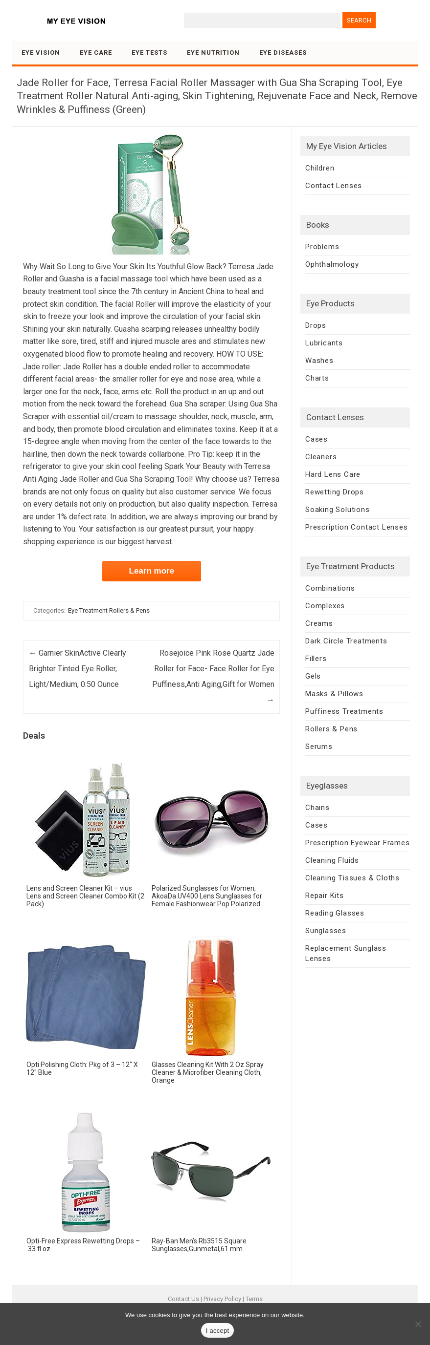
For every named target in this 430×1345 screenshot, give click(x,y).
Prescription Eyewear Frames (357, 842)
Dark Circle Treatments (346, 641)
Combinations (330, 588)
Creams (319, 623)
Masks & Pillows (334, 693)
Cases (316, 439)
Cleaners (321, 456)
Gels (313, 676)
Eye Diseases (283, 52)
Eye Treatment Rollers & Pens (109, 610)
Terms (254, 1298)
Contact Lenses (333, 185)
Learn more (152, 571)
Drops (315, 325)
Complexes (325, 605)
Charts (317, 378)
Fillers (316, 658)
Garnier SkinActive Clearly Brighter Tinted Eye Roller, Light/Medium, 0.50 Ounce (77, 668)
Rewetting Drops (334, 492)
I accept (217, 1330)
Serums (319, 746)
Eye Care (96, 52)
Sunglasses (325, 930)
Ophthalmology (332, 264)
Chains (317, 807)
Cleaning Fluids (332, 860)
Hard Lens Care (333, 474)
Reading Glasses (334, 913)
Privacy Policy (222, 1298)
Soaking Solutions (337, 509)
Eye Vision (41, 52)
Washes (319, 360)
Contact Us (183, 1298)
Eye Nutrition (213, 52)
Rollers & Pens (331, 729)
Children (319, 168)
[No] (418, 1324)
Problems (322, 246)
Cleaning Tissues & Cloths (352, 878)
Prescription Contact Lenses (356, 527)
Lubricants (324, 343)
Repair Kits (324, 895)
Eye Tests (149, 52)
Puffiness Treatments (344, 711)
